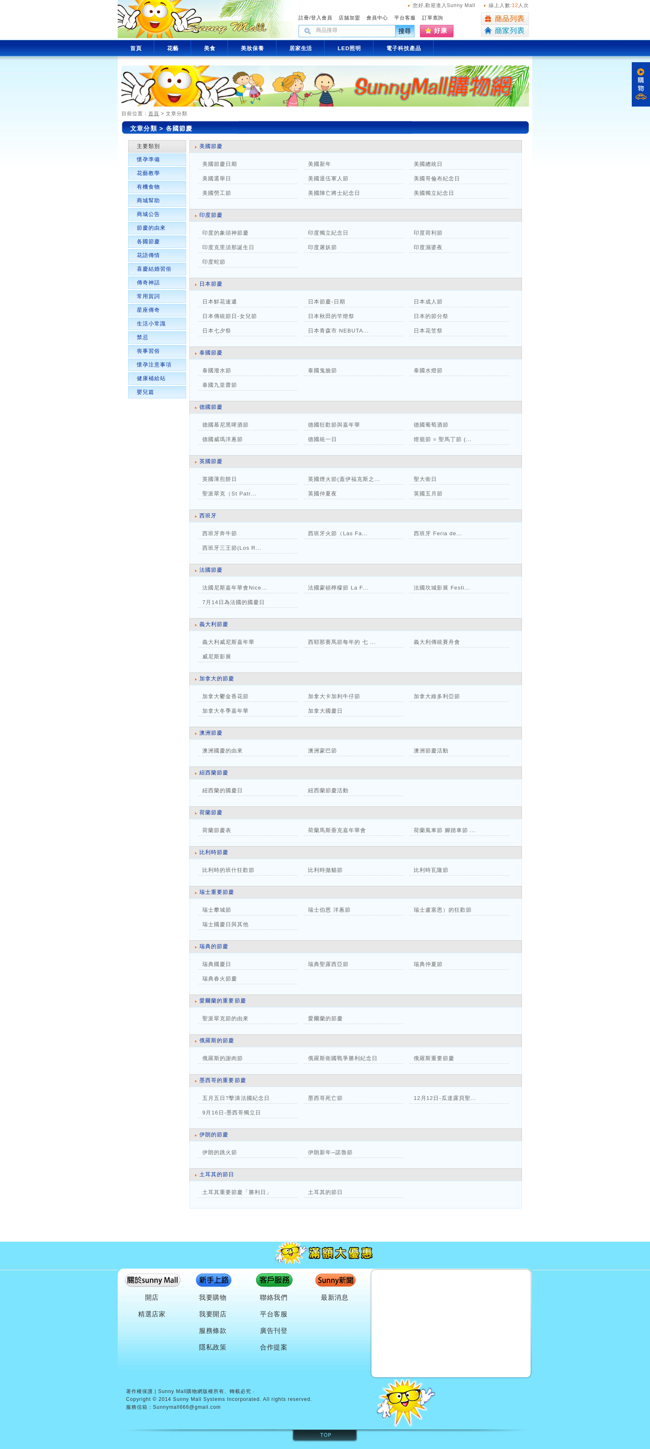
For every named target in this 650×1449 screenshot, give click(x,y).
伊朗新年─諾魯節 (330, 1152)
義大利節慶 (213, 624)
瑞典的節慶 (213, 946)
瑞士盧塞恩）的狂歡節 (443, 910)
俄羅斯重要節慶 (434, 1058)
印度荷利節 (428, 233)
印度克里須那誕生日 (228, 247)
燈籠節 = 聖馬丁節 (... (443, 439)
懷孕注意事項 (154, 365)
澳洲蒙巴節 (322, 751)
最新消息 (335, 1297)
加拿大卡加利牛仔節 (334, 696)
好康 (440, 30)
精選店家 (152, 1314)
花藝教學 (148, 173)
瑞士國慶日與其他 (225, 924)
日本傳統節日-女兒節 (229, 316)
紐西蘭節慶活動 (328, 790)
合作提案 (274, 1347)
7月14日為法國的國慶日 (233, 602)
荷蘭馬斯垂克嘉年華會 (337, 830)
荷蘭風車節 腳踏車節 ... (445, 830)
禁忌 (142, 337)
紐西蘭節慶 (213, 772)
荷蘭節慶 (211, 812)
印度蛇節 (214, 262)
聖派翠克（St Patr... (229, 493)
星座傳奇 (148, 310)
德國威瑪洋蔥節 (222, 439)
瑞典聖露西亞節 (328, 964)
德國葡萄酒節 (431, 425)
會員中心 (377, 18)
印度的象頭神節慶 (225, 233)
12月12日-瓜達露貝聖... (445, 1098)
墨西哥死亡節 (325, 1098)
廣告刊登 (274, 1330)
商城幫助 (148, 200)
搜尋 (405, 30)
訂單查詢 (433, 18)
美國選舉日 (216, 178)
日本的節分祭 (431, 316)
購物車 (641, 84)
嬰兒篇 (145, 392)
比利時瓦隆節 (431, 870)
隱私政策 (213, 1347)
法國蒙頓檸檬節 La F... (338, 588)
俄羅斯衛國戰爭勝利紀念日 (343, 1058)
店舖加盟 (349, 18)
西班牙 (208, 515)
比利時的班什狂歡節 (228, 870)
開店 (152, 1297)
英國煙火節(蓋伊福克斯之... (344, 479)
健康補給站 (151, 378)
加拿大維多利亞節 (443, 696)
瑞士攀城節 (216, 910)
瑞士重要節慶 (216, 892)
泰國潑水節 (216, 370)
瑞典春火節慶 (219, 979)
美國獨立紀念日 (434, 193)
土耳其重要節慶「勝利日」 (237, 1192)
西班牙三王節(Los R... (232, 548)
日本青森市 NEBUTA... (338, 331)
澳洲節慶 (211, 733)
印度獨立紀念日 (328, 233)
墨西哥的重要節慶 (222, 1080)
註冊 (303, 18)
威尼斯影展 (216, 656)
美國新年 (319, 164)
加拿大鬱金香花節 (225, 696)
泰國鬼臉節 (322, 370)
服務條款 (213, 1330)
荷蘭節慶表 (216, 830)
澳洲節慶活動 (431, 751)
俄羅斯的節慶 (216, 1040)
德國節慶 (211, 407)
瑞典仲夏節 (428, 964)
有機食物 (148, 187)
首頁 (153, 114)
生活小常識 (151, 323)
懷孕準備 (148, 159)
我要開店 (213, 1314)
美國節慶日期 (219, 164)
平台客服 (405, 18)
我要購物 (213, 1297)
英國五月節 (428, 493)
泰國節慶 (211, 353)
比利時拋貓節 (325, 870)
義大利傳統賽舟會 (437, 642)
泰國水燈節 (428, 370)
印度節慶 (211, 215)
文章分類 (143, 128)
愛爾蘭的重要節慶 (222, 1001)
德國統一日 (322, 439)
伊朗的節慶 (213, 1134)
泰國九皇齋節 (219, 385)
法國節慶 (211, 570)
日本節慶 (211, 284)
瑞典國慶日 (216, 964)
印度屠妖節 (322, 247)
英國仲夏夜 (322, 493)
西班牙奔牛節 (219, 533)
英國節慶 (211, 461)
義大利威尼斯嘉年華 (228, 642)
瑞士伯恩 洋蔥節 (329, 910)
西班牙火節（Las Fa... (338, 533)
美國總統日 (428, 164)
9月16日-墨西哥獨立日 (232, 1112)
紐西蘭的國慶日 (222, 790)
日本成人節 (428, 302)
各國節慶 (148, 241)
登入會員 (321, 18)
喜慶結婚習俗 (154, 269)
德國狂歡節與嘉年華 (334, 425)
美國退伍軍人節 (328, 178)
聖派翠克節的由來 (225, 1018)
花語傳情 (148, 255)
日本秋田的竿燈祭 (331, 316)
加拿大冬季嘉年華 (225, 711)
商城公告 (148, 214)
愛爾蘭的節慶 (325, 1018)
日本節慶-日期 (326, 302)
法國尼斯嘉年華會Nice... (234, 588)
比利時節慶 (213, 852)
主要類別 (148, 146)
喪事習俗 (148, 351)
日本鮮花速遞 (219, 302)
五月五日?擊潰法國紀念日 (236, 1098)
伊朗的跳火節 (219, 1152)
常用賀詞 (148, 296)
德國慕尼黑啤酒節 (225, 425)
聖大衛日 (425, 479)
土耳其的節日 (216, 1174)
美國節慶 (211, 146)
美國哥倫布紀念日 (437, 178)
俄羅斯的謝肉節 (222, 1058)
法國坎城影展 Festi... (442, 588)
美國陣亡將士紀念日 (334, 193)
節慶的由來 (151, 228)
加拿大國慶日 (325, 711)
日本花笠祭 (428, 331)
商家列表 (505, 31)
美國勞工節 (216, 193)
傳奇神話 (148, 282)
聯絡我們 (274, 1297)
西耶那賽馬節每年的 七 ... (342, 642)
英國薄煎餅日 (219, 479)
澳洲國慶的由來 (222, 751)
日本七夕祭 (216, 331)
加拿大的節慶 (216, 678)
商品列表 (505, 18)
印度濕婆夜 (428, 247)
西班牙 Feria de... (438, 533)
